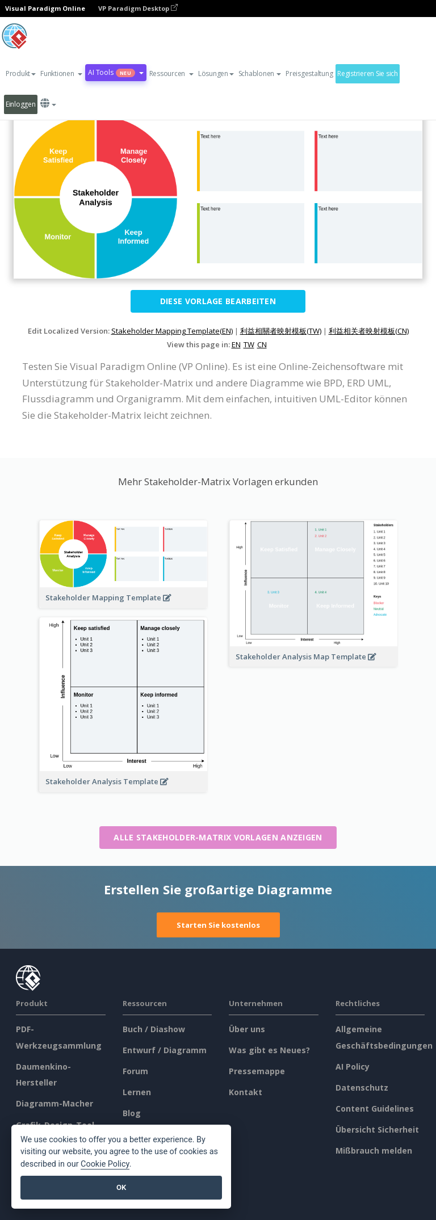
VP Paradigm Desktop (138, 8)
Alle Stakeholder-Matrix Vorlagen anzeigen (218, 837)
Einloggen (21, 104)
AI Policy (353, 1066)
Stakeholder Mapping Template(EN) (172, 331)
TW (249, 344)
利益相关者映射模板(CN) (369, 331)
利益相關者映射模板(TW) (280, 331)
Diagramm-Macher (54, 1103)
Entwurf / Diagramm (165, 1050)
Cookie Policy (105, 1164)
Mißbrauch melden (374, 1150)
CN (262, 344)
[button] (61, 73)
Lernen (137, 1092)
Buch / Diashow (154, 1029)
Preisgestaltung (309, 73)
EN (236, 344)
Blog (132, 1113)
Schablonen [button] (259, 73)
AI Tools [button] (115, 72)
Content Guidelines (375, 1108)
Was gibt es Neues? (269, 1050)
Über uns (247, 1029)
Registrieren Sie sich (367, 73)
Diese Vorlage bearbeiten (218, 301)
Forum (135, 1071)
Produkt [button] (21, 73)
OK (121, 1187)
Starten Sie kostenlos (218, 925)
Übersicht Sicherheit (377, 1129)
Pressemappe (257, 1071)
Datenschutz (362, 1087)
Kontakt (245, 1092)
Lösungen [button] (216, 73)
